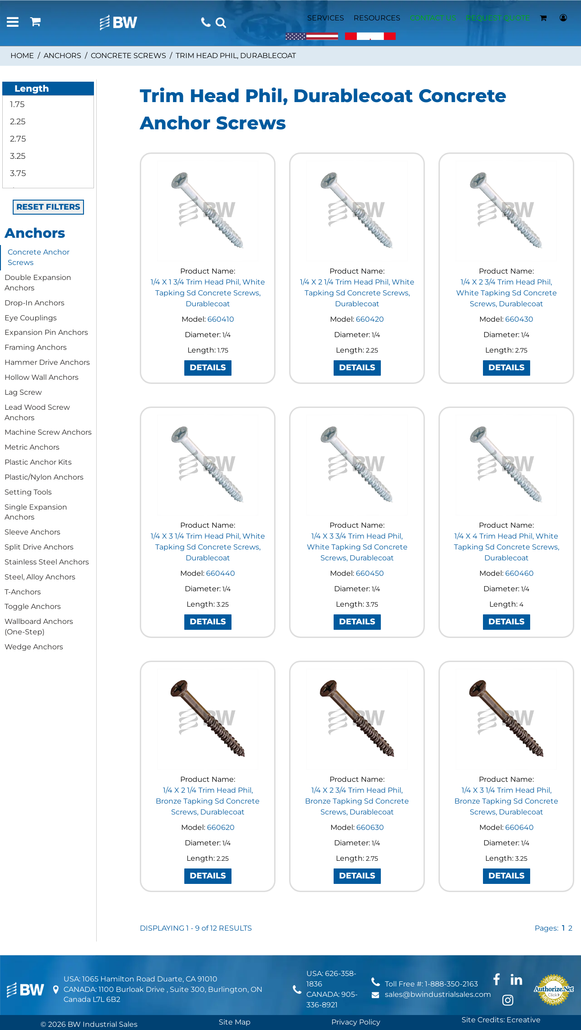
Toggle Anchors (33, 606)
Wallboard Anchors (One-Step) (39, 626)
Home (22, 55)
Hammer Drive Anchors (47, 362)
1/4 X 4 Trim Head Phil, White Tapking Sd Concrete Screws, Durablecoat (506, 547)
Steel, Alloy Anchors (40, 577)
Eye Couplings (31, 318)
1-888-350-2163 (451, 984)
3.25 (16, 156)
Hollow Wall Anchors (42, 377)
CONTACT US (433, 18)
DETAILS (208, 368)
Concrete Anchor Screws (38, 257)
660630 (370, 827)
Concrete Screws (128, 55)
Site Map (235, 1022)
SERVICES (325, 18)
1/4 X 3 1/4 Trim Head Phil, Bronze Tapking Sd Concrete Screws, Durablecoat (506, 801)
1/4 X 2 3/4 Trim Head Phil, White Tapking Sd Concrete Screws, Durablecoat (506, 293)
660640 (519, 827)
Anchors (62, 55)
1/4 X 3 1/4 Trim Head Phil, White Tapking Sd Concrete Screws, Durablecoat (208, 547)
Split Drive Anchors (39, 547)
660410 (220, 319)
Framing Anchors (36, 347)
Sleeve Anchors (32, 532)
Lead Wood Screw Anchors (37, 412)
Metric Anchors (32, 447)
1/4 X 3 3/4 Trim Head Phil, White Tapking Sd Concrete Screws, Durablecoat (357, 547)
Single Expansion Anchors (36, 512)
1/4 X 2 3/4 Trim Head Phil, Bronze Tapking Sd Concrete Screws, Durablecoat (357, 801)
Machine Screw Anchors (48, 432)
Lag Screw (23, 392)
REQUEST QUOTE (498, 18)
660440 (220, 573)
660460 (519, 573)
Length (27, 88)
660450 (370, 573)
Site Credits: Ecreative (501, 1019)
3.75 (17, 173)
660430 (519, 319)
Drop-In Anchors (34, 303)
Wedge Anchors (34, 647)
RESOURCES (377, 18)
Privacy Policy (355, 1022)
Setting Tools (28, 492)
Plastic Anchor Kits (38, 462)
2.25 (16, 122)
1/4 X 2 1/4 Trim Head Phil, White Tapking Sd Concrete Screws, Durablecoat (357, 293)
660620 (221, 827)
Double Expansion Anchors (38, 282)
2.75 (17, 139)
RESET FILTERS (48, 207)
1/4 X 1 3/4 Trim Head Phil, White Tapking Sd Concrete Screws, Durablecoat (208, 293)
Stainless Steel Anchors (47, 562)
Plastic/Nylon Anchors (44, 477)
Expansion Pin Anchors (46, 332)
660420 (370, 319)
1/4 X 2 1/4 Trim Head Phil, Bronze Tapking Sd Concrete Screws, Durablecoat (208, 801)
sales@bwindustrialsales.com (438, 994)
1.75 (16, 104)
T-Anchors (23, 592)
